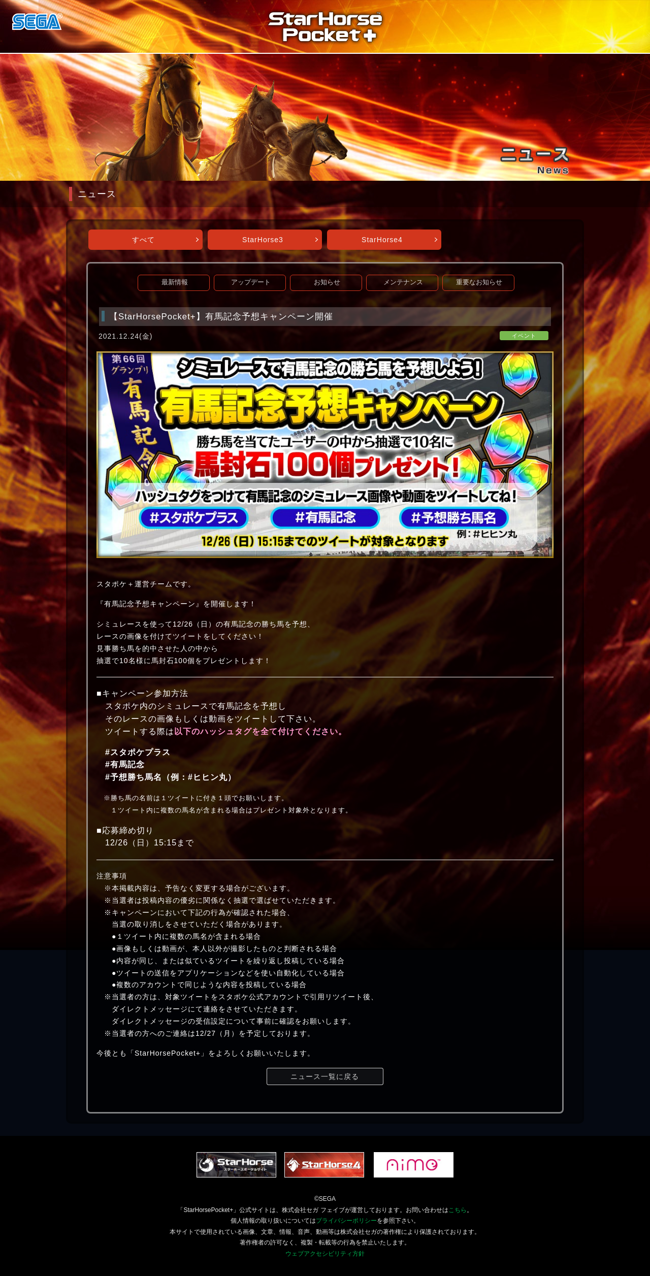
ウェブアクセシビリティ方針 (325, 1253)
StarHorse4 (382, 240)
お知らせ (327, 282)
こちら (457, 1210)
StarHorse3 (262, 240)
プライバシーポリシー (346, 1220)
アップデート (251, 282)
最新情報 (174, 282)
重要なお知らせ (479, 282)
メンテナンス (403, 282)
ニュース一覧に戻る (324, 1076)
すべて (143, 240)
